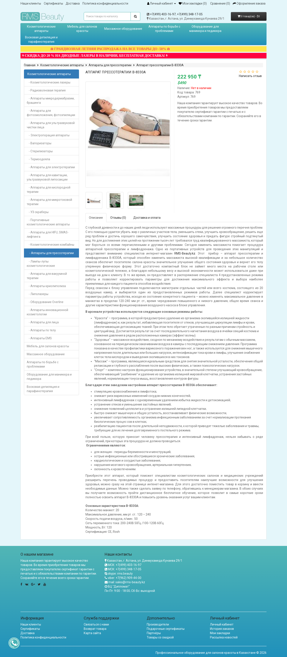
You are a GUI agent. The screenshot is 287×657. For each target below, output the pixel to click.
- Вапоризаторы (39, 143)
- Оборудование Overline (45, 302)
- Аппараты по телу (41, 330)
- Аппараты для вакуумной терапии (47, 276)
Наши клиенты (30, 3)
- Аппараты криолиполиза (46, 286)
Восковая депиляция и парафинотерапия (41, 39)
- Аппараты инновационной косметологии (47, 312)
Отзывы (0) (118, 217)
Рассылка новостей (224, 637)
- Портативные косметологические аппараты (48, 222)
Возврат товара (95, 628)
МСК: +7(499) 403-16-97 (124, 565)
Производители (158, 624)
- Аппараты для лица (43, 322)
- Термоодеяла (38, 159)
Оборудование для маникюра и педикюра (205, 29)
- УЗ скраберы (38, 212)
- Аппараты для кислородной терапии (48, 189)
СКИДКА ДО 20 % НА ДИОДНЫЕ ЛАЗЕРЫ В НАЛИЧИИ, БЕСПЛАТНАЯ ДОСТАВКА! (100, 55)
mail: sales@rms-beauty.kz (126, 582)
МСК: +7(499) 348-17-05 (124, 569)
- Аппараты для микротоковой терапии (49, 202)
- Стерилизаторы (40, 151)
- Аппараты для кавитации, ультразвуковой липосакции (47, 177)
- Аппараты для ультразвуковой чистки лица (51, 125)
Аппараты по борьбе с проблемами (164, 29)
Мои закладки (220, 633)
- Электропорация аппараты (48, 135)
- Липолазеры (37, 294)
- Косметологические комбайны (50, 244)
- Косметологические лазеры (48, 82)
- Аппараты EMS (39, 338)
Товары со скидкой (160, 637)
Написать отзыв (250, 76)
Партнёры (154, 633)
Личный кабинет (221, 624)
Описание (96, 217)
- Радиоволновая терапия (46, 90)
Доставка (73, 3)
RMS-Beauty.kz (184, 253)
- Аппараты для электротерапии (51, 167)
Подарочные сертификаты (165, 628)
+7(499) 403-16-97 (163, 14)
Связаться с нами (96, 624)
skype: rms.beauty (120, 573)
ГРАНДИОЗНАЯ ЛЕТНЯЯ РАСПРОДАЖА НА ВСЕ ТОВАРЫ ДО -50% (115, 49)
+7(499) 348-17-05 (190, 14)
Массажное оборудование (123, 28)
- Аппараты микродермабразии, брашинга (50, 100)
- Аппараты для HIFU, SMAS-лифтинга (48, 234)
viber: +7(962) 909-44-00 (124, 578)
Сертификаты (53, 3)
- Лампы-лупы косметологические (41, 263)
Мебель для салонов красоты (82, 29)
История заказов (222, 628)
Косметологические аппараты (41, 29)
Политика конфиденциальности (105, 3)
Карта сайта (92, 633)
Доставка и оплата (147, 217)
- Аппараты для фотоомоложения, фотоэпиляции (51, 113)
